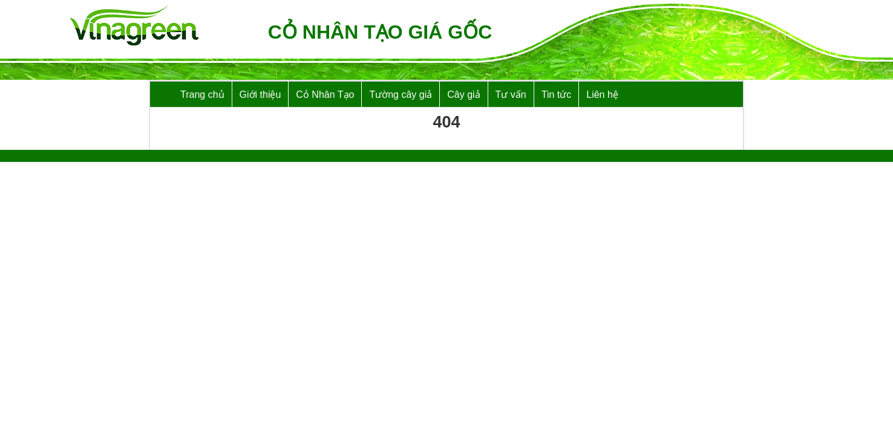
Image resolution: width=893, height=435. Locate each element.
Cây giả (463, 94)
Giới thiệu (260, 94)
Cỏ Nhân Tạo (325, 94)
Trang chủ (202, 94)
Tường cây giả (400, 94)
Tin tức (556, 94)
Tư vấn (511, 94)
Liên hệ (602, 94)
